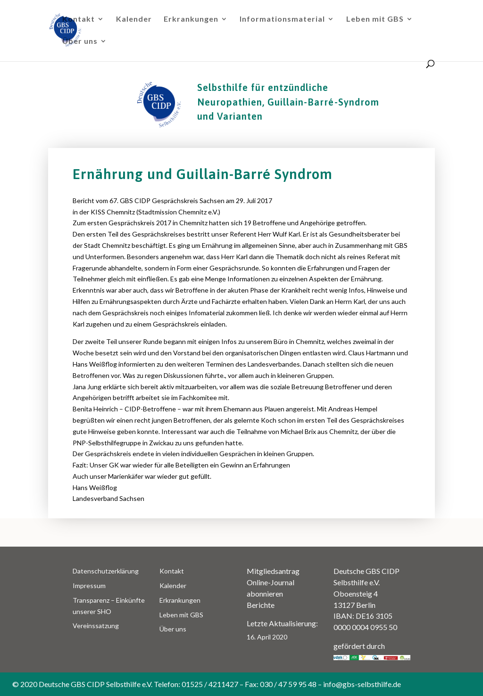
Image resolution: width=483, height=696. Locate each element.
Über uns (80, 41)
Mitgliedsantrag (273, 570)
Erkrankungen (191, 19)
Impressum (89, 585)
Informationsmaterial (282, 19)
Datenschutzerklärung (106, 571)
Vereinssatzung (96, 626)
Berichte (261, 604)
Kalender (134, 19)
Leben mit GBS (375, 19)
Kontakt (78, 19)
